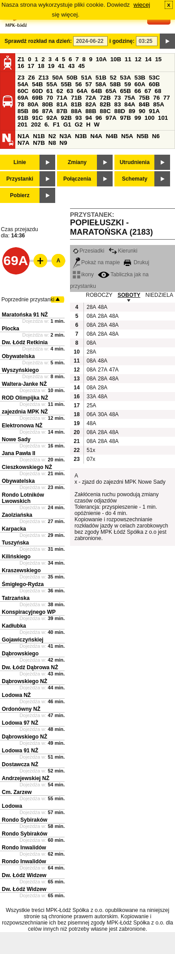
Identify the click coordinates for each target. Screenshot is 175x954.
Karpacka (14, 529)
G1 (67, 124)
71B (76, 97)
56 (78, 84)
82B (105, 104)
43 (71, 66)
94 (88, 117)
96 (99, 117)
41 (61, 66)
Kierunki (123, 251)
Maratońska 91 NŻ (25, 315)
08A (91, 316)
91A (154, 111)
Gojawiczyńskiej (23, 640)
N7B (39, 142)
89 (132, 111)
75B (144, 97)
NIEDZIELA (159, 295)
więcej (142, 4)
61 (49, 91)
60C (23, 91)
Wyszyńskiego (20, 370)
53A (125, 77)
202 (36, 124)
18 (41, 66)
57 (88, 84)
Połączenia (77, 179)
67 (147, 91)
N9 (63, 142)
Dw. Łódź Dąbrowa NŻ (30, 667)
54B (37, 84)
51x (91, 450)
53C (154, 77)
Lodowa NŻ (16, 695)
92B (66, 117)
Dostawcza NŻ (20, 764)
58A (101, 84)
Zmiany (77, 162)
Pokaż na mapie (96, 262)
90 (142, 111)
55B (66, 84)
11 (128, 59)
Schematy (135, 179)
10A (101, 59)
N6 (156, 136)
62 (60, 91)
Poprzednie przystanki (27, 299)
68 (158, 91)
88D (119, 111)
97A (110, 117)
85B (23, 111)
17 (31, 66)
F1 (56, 124)
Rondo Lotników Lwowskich (23, 498)
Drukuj (136, 262)
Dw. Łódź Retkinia (25, 342)
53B (140, 77)
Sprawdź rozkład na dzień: (38, 41)
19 (51, 66)
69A (23, 97)
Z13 (44, 77)
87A (47, 111)
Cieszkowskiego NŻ (27, 467)
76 (156, 97)
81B (76, 104)
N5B (142, 136)
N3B (81, 136)
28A (91, 307)
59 (127, 84)
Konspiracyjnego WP (29, 612)
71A (62, 97)
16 (21, 66)
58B (115, 84)
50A (57, 77)
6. (46, 124)
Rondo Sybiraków (24, 820)
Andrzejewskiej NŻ (25, 778)
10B (115, 59)
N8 (52, 142)
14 (148, 59)
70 (49, 97)
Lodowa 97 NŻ (20, 723)
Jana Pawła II (18, 453)
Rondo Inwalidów (24, 847)
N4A (96, 136)
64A (82, 91)
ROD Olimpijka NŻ (25, 398)
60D (37, 91)
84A (129, 104)
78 (21, 104)
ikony (83, 274)
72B (105, 97)
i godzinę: (122, 41)
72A (90, 97)
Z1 (21, 59)
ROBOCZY (99, 295)
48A (102, 307)
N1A (24, 136)
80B (47, 104)
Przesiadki (88, 251)
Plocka (10, 328)
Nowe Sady (16, 439)
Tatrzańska (16, 598)
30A (102, 414)
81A (62, 104)
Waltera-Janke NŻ (24, 384)
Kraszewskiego (21, 570)
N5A (127, 136)
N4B (112, 136)
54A (23, 84)
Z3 (21, 77)
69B (37, 97)
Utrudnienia (135, 162)
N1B (39, 136)
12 (138, 59)
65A (110, 91)
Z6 (31, 77)
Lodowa (12, 806)
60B (154, 84)
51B (101, 77)
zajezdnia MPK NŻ (25, 412)
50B (71, 77)
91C (37, 117)
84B (144, 104)
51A (86, 77)
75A (129, 97)
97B (125, 117)
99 (138, 117)
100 (149, 117)
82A (90, 104)
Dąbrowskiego (20, 653)
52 (113, 77)
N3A (66, 136)
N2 (52, 136)
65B (125, 91)
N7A (24, 142)
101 (163, 117)
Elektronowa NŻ (22, 425)
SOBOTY (129, 295)
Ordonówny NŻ (21, 709)
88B (90, 111)
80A (33, 104)
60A (140, 84)
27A (102, 370)
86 (35, 111)
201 (22, 124)
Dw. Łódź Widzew (24, 875)
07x (91, 459)
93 (78, 117)
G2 (78, 124)
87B (62, 111)
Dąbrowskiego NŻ (24, 681)
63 (69, 91)
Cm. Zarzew (17, 792)
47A (113, 370)
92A (51, 117)
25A (91, 405)
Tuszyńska (15, 543)
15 (158, 59)
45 (81, 66)
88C (105, 111)
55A (51, 84)
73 (117, 97)
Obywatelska (18, 356)
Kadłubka (14, 626)
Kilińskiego (16, 556)
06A (91, 414)
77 (166, 97)
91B (23, 117)
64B (96, 91)
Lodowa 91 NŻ (20, 750)
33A (91, 396)
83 (117, 104)
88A (76, 111)
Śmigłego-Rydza (23, 584)
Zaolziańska (17, 515)
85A (158, 104)
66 (138, 91)
